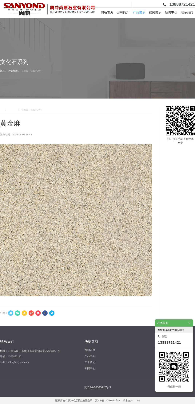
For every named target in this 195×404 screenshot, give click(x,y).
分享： (4, 312)
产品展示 (13, 70)
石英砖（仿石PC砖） (32, 70)
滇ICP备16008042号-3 (107, 400)
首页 (2, 70)
